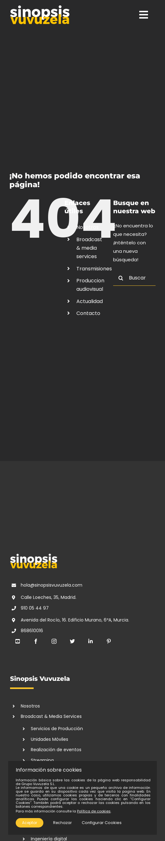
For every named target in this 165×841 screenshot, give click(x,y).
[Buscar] (121, 278)
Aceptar (29, 822)
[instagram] (54, 641)
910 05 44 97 (35, 608)
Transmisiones (94, 268)
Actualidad (89, 301)
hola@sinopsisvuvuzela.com (51, 585)
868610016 (32, 630)
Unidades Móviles (49, 739)
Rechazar (62, 822)
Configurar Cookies (102, 823)
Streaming (42, 760)
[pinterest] (108, 641)
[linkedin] (90, 641)
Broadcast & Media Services (51, 716)
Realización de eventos (56, 749)
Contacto (88, 313)
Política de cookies (94, 811)
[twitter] (72, 641)
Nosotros (87, 227)
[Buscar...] (134, 278)
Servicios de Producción (57, 728)
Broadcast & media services (89, 248)
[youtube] (17, 641)
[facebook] (35, 641)
